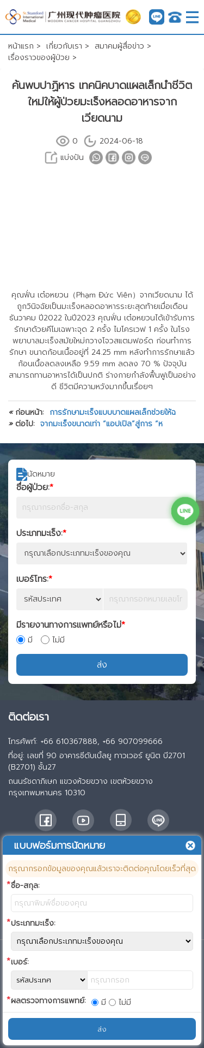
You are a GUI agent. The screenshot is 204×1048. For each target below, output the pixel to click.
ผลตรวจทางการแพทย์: (48, 1001)
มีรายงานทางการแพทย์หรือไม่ (70, 625)
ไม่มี (53, 640)
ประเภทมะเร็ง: (41, 533)
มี (24, 640)
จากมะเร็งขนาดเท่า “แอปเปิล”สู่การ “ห (101, 424)
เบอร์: (20, 962)
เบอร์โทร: (34, 579)
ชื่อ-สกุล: (25, 885)
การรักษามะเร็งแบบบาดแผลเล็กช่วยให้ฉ (113, 412)
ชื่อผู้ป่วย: (34, 487)
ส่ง (102, 664)
